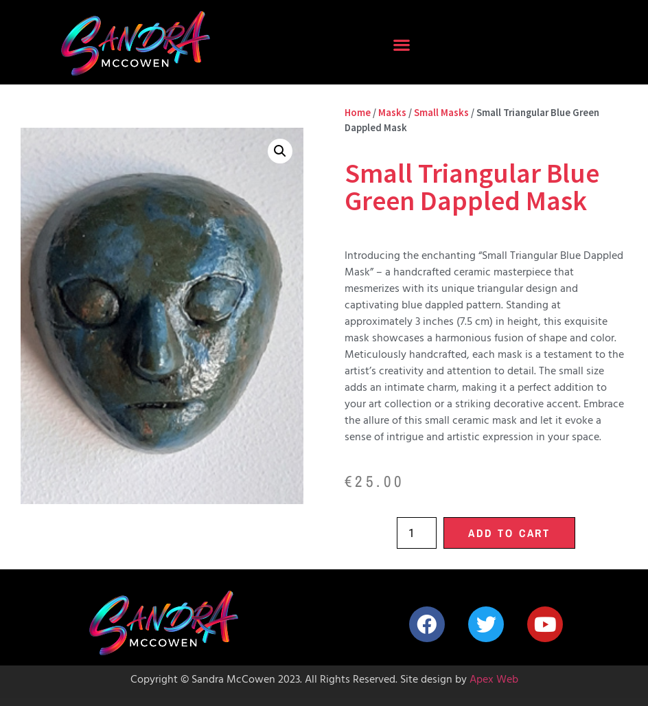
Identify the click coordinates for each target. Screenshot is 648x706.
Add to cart (509, 532)
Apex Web (494, 680)
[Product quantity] (417, 533)
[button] (402, 45)
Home (358, 112)
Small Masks (441, 112)
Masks (392, 112)
